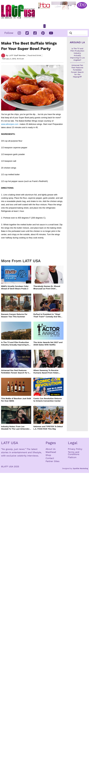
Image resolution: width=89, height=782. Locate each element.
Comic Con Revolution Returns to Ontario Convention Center (47, 399)
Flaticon (72, 457)
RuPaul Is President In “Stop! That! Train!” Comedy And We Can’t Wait (47, 315)
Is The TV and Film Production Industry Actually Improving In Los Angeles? (15, 343)
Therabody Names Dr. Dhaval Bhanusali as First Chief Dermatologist (46, 287)
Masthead (51, 452)
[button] (44, 26)
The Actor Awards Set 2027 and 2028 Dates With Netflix (48, 343)
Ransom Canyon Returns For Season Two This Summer (14, 315)
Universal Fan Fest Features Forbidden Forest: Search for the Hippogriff (16, 371)
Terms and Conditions (73, 453)
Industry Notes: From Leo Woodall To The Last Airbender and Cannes (15, 427)
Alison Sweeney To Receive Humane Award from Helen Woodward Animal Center (45, 371)
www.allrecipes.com (10, 124)
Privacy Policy (75, 449)
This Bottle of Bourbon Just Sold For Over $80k (16, 399)
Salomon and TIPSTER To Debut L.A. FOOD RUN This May (48, 427)
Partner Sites (52, 461)
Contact (50, 458)
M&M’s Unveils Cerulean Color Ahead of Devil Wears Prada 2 (15, 287)
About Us (50, 449)
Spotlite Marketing (80, 468)
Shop (48, 455)
